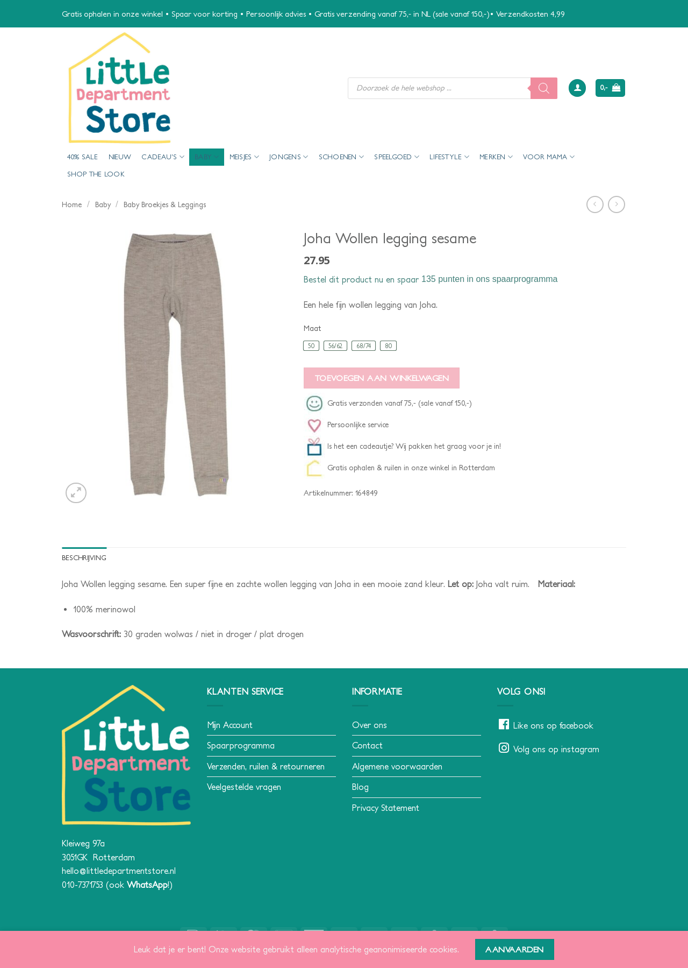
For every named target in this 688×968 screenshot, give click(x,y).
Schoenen (341, 157)
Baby (207, 157)
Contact (367, 745)
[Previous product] (616, 204)
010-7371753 (82, 884)
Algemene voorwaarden (397, 766)
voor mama (549, 157)
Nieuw (120, 157)
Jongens (288, 157)
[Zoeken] (544, 88)
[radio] (311, 345)
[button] (577, 88)
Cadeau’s (162, 157)
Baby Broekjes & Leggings (165, 204)
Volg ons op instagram (556, 749)
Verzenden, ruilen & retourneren (266, 766)
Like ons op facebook (553, 725)
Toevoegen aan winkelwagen (381, 378)
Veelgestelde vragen (244, 787)
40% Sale (82, 157)
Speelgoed (396, 157)
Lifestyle (449, 157)
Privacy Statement (385, 807)
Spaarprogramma (241, 745)
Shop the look (96, 174)
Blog (360, 787)
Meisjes (244, 157)
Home (72, 204)
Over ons (369, 725)
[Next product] (594, 204)
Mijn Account (230, 725)
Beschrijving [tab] (84, 558)
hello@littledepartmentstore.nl (119, 870)
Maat (312, 328)
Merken (496, 157)
